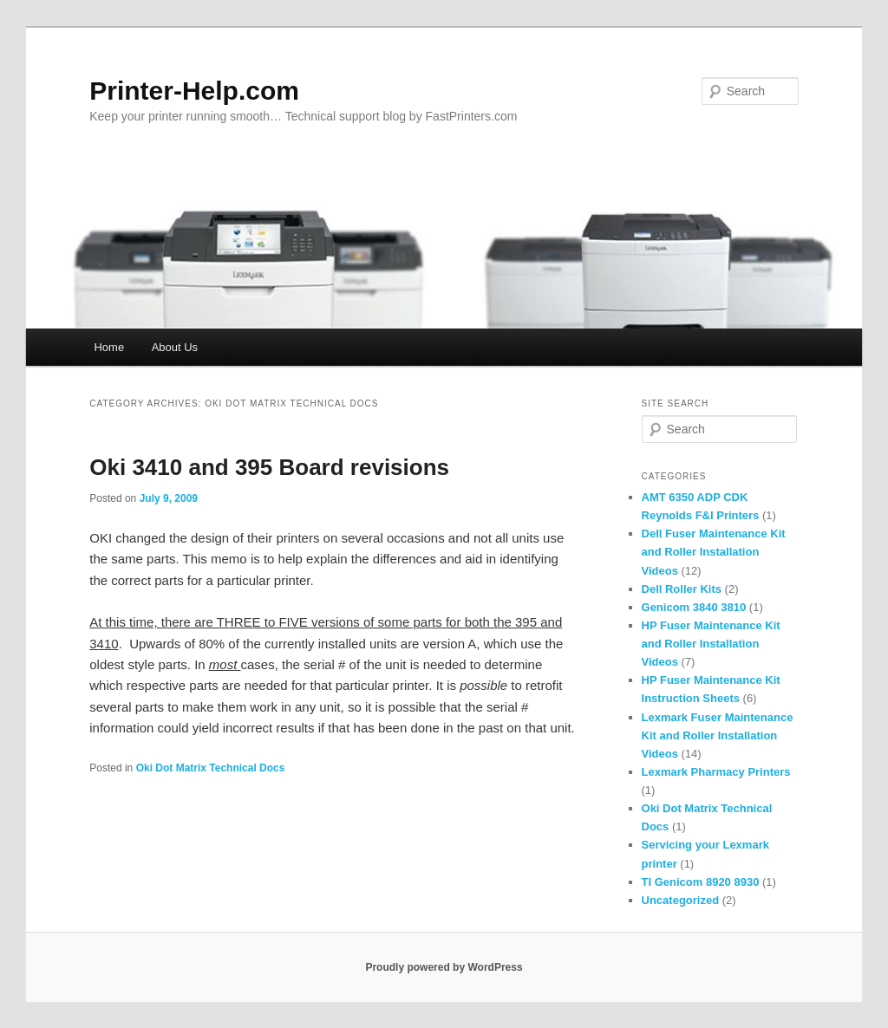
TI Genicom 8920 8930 (701, 881)
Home (109, 347)
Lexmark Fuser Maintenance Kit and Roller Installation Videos (717, 735)
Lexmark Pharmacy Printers (716, 771)
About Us (175, 347)
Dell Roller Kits (682, 588)
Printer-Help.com (194, 90)
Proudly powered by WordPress (443, 967)
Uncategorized (681, 900)
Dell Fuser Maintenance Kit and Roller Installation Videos (714, 551)
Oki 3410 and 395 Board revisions (269, 467)
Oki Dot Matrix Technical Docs (210, 768)
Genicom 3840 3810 (694, 607)
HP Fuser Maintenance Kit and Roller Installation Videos (711, 643)
